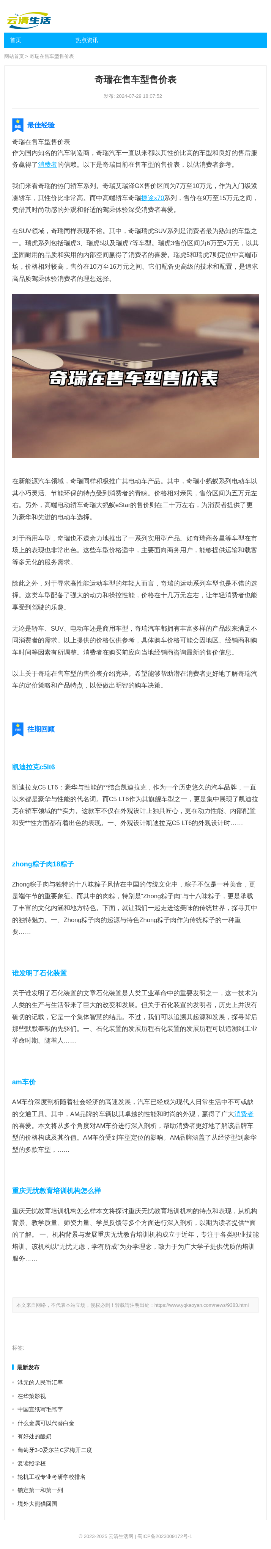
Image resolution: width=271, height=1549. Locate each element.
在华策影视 (31, 1396)
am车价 (24, 1082)
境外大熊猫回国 (37, 1503)
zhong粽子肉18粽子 (43, 864)
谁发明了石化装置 (39, 973)
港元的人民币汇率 (40, 1382)
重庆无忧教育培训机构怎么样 (56, 1191)
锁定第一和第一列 (40, 1490)
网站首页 (14, 56)
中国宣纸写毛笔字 (40, 1409)
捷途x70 (152, 197)
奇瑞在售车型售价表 (52, 56)
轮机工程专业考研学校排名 (51, 1477)
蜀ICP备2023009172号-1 (164, 1536)
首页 (15, 40)
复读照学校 (31, 1463)
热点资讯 (87, 40)
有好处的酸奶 (34, 1436)
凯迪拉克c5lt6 (33, 767)
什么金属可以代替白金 (45, 1423)
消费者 (47, 164)
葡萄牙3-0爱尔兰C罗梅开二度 (55, 1450)
